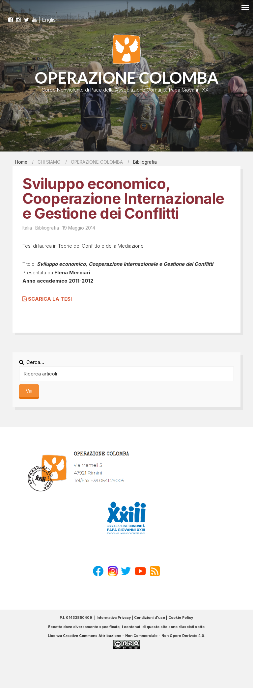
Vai (29, 391)
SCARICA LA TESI (47, 299)
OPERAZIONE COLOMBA (126, 77)
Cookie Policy (180, 618)
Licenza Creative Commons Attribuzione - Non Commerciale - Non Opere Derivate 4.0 (126, 636)
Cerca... (31, 362)
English (50, 17)
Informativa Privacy (114, 618)
